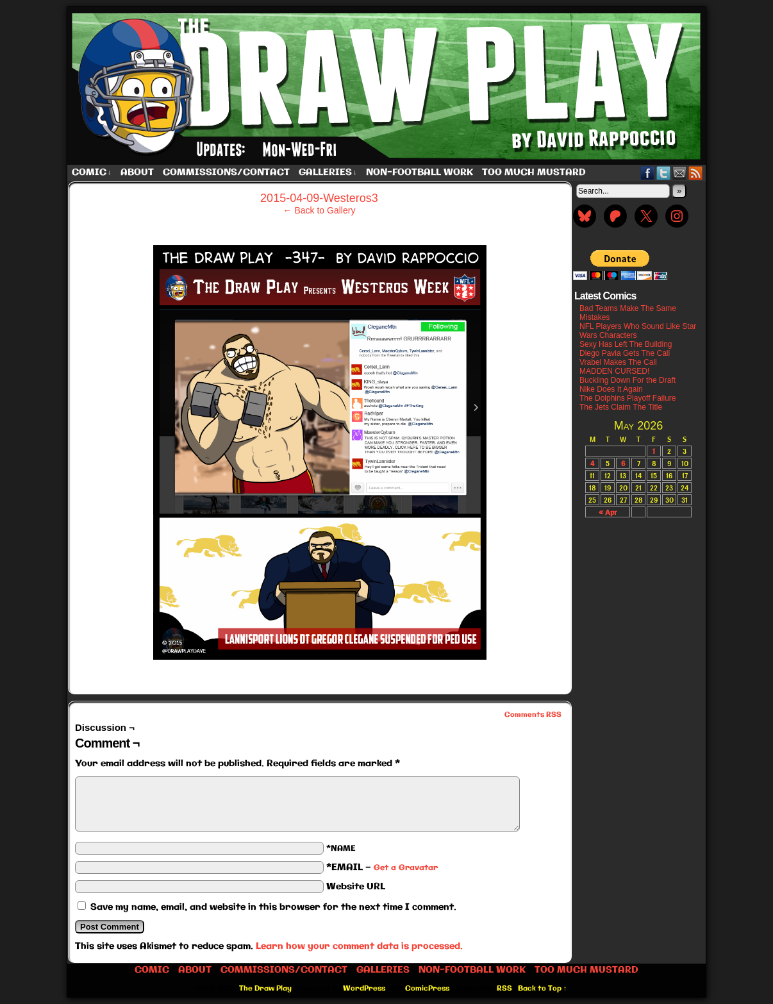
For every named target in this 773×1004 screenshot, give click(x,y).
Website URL (355, 886)
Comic (92, 173)
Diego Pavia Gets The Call (624, 353)
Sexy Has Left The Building (625, 344)
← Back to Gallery (319, 210)
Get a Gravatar (406, 867)
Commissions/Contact (226, 172)
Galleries (328, 173)
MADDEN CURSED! (614, 371)
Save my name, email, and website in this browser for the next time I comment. (273, 907)
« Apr (608, 512)
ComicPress (427, 988)
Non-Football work (419, 172)
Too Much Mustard (534, 172)
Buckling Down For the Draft (627, 380)
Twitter (664, 173)
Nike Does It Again (611, 389)
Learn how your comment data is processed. (359, 946)
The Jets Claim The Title (620, 407)
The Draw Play (387, 86)
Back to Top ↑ (542, 988)
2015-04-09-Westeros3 (319, 198)
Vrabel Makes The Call (618, 362)
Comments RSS (532, 715)
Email (680, 173)
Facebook (648, 173)
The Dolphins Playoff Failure (627, 398)
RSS (696, 173)
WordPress (364, 988)
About (137, 172)
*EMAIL (382, 867)
